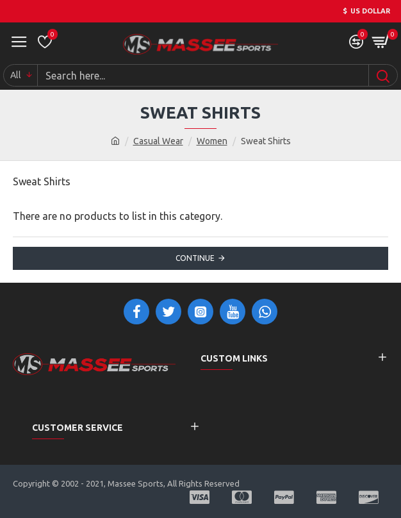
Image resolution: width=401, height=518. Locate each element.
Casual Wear (158, 141)
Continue (195, 258)
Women (212, 141)
